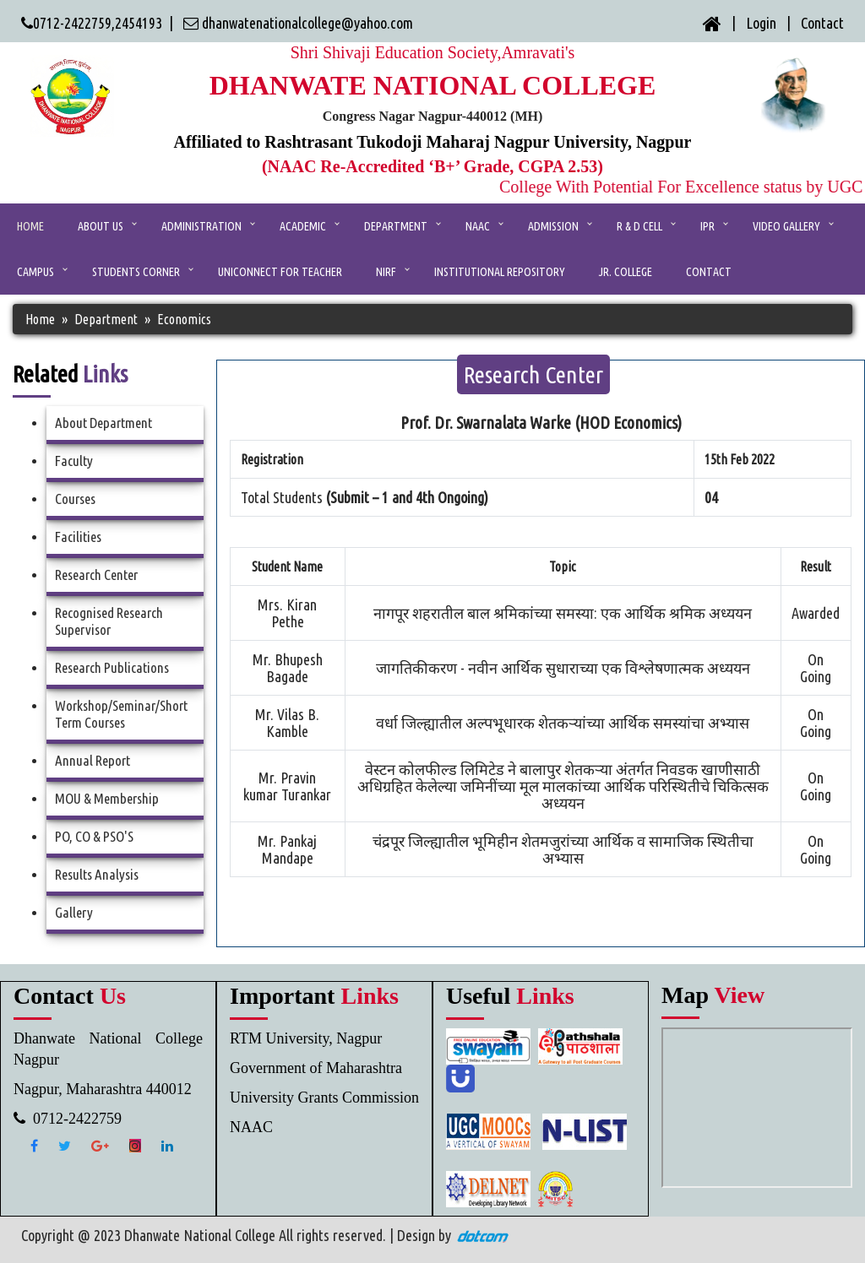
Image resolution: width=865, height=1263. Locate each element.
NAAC (477, 226)
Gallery (74, 912)
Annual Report (92, 760)
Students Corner (136, 272)
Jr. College (625, 272)
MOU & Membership (107, 798)
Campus (35, 272)
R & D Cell (639, 226)
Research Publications (112, 667)
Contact (822, 22)
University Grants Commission (324, 1097)
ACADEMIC (303, 226)
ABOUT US (100, 226)
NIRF (386, 272)
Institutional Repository (499, 272)
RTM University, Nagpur (306, 1038)
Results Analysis (97, 874)
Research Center (96, 574)
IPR (707, 226)
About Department (103, 423)
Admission (553, 226)
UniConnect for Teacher (280, 272)
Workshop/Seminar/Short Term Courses (121, 713)
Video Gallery (786, 226)
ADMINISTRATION (201, 226)
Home (30, 226)
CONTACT (709, 272)
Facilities (78, 537)
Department (395, 226)
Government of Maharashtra (316, 1068)
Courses (75, 499)
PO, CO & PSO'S (94, 836)
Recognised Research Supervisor (109, 620)
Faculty (74, 461)
